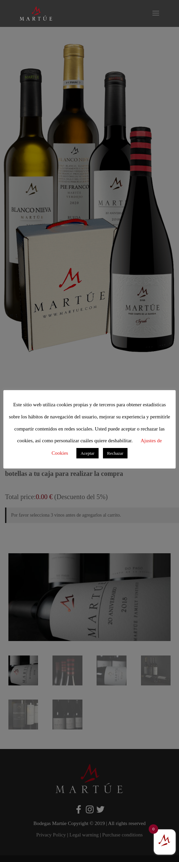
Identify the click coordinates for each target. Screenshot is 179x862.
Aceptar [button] (87, 453)
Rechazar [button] (115, 453)
